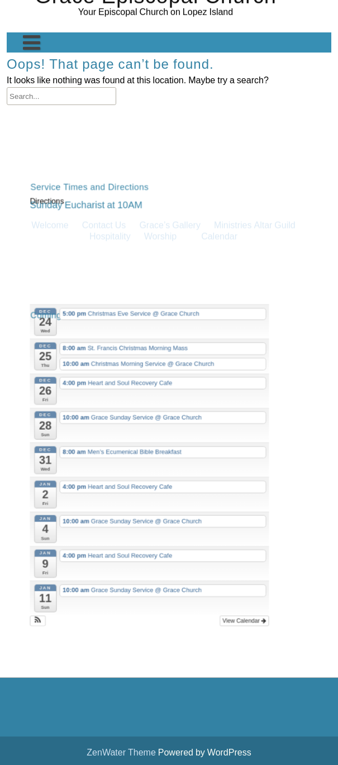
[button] (49, 599)
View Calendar (237, 599)
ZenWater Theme (122, 752)
